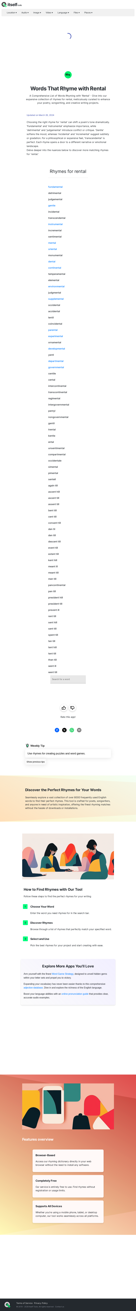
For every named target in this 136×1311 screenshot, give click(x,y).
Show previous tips (36, 761)
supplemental (56, 298)
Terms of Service (24, 1303)
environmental (56, 286)
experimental (55, 336)
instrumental (55, 224)
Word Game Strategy (62, 974)
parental (53, 329)
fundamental (55, 186)
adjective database (33, 987)
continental (54, 267)
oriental (52, 249)
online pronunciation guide (75, 994)
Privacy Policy (41, 1303)
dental (51, 261)
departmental (55, 361)
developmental (56, 348)
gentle (51, 205)
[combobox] (68, 679)
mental (52, 242)
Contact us (59, 1307)
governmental (56, 367)
